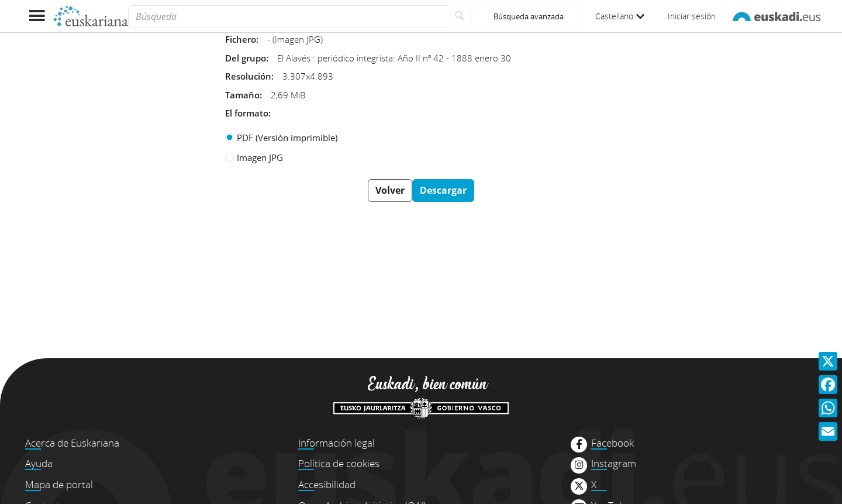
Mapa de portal (59, 484)
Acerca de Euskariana (72, 443)
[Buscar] (460, 16)
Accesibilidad (327, 484)
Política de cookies (338, 463)
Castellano (619, 16)
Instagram (613, 464)
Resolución (248, 76)
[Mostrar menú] (36, 16)
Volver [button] (390, 190)
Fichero (240, 39)
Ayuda (39, 463)
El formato (246, 113)
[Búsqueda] (288, 16)
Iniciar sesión (692, 16)
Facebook (612, 443)
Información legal (336, 443)
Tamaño (242, 95)
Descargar (443, 190)
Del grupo (245, 58)
